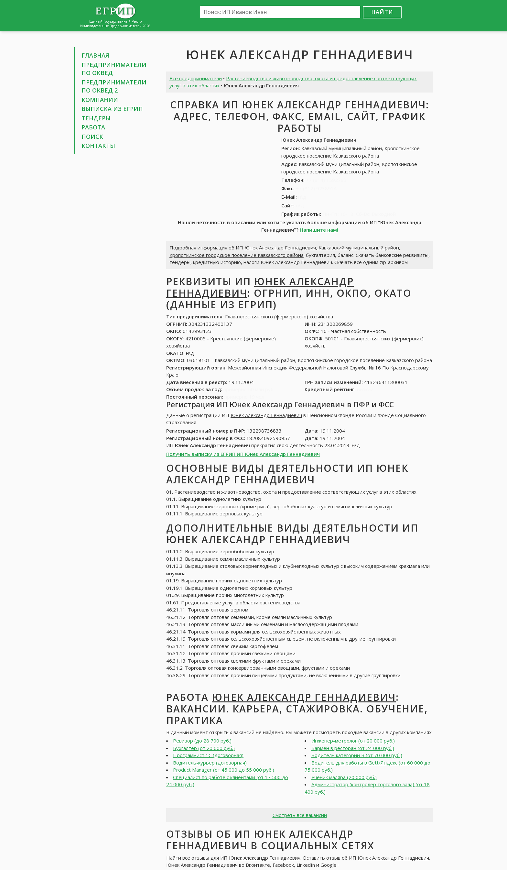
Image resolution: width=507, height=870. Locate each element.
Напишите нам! (319, 229)
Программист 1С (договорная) (208, 755)
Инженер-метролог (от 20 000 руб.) (353, 740)
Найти (382, 12)
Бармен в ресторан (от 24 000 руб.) (352, 748)
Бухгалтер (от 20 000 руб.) (204, 748)
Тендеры (96, 118)
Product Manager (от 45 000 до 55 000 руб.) (223, 769)
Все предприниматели (195, 78)
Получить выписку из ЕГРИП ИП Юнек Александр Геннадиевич (243, 454)
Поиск (92, 136)
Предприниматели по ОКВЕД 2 (113, 86)
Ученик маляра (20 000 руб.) (344, 777)
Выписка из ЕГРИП (112, 109)
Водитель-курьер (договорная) (210, 762)
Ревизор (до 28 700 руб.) (202, 740)
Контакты (98, 145)
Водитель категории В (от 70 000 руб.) (356, 755)
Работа (93, 127)
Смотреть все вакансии (300, 815)
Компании (99, 100)
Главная (95, 55)
